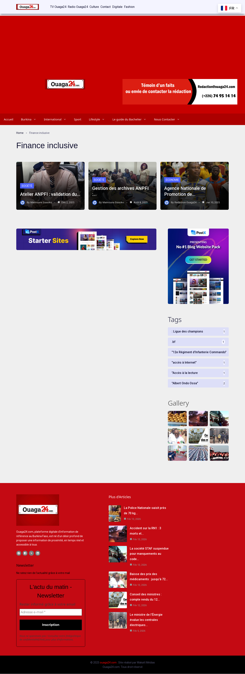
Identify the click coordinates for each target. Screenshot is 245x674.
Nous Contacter (169, 119)
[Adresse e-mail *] (51, 612)
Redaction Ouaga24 (185, 202)
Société (27, 179)
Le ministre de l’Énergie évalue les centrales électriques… (146, 620)
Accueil (8, 119)
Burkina (30, 119)
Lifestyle (99, 119)
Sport (77, 119)
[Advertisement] (122, 42)
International (57, 119)
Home (20, 132)
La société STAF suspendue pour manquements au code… (149, 554)
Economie (172, 179)
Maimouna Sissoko (41, 202)
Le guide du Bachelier (131, 119)
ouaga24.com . (109, 662)
